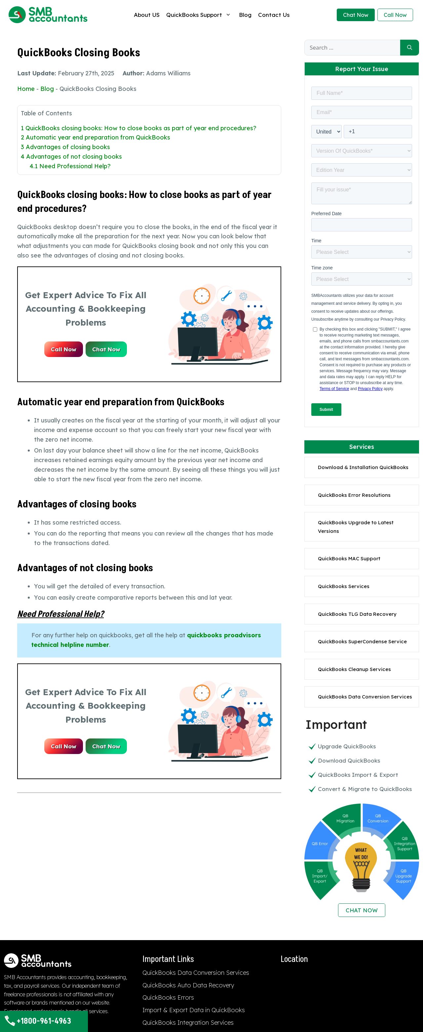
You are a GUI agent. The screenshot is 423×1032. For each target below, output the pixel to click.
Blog (245, 14)
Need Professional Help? (70, 166)
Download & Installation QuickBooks (363, 467)
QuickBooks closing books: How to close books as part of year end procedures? (138, 128)
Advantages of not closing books (71, 156)
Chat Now (355, 15)
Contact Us (273, 14)
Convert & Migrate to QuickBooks (365, 788)
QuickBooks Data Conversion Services (365, 697)
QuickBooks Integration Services (188, 1022)
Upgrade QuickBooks (347, 746)
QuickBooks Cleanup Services (354, 669)
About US (147, 14)
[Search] (409, 48)
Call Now (395, 15)
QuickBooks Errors (168, 997)
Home (26, 89)
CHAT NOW (362, 910)
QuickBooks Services (343, 586)
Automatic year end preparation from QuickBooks (95, 137)
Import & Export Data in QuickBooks (193, 1010)
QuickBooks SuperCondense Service (362, 641)
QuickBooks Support (199, 14)
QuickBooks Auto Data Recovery (188, 985)
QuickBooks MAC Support (349, 558)
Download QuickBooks (349, 760)
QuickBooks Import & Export (358, 774)
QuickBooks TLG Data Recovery (357, 614)
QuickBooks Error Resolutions (354, 495)
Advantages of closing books (65, 147)
